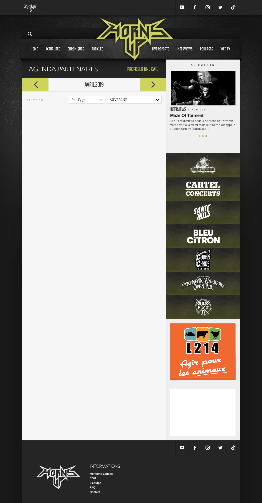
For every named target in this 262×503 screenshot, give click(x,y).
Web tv (225, 53)
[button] (199, 136)
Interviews (184, 53)
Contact (95, 492)
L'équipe (95, 483)
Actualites (53, 53)
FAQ (93, 487)
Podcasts (206, 53)
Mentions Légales (101, 473)
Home (34, 53)
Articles (97, 53)
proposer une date (142, 69)
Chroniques (76, 53)
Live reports (160, 53)
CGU (93, 478)
